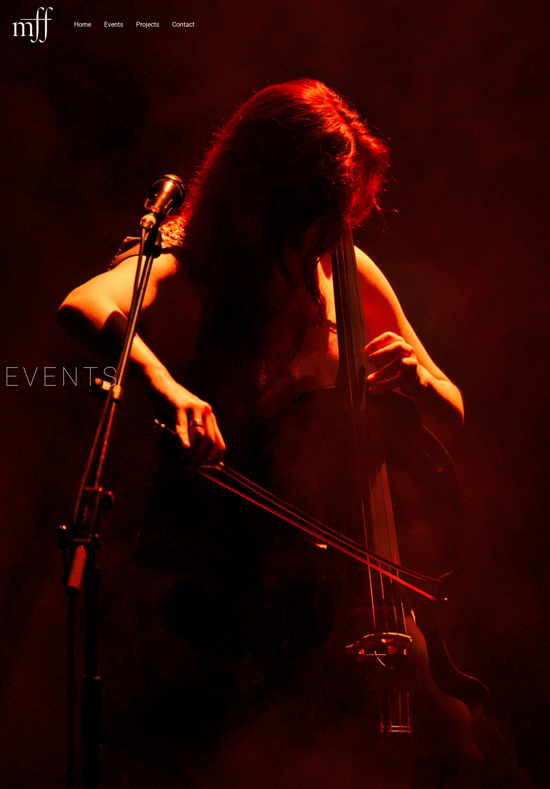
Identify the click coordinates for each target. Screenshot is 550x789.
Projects (147, 24)
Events (113, 24)
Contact (183, 24)
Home (82, 24)
